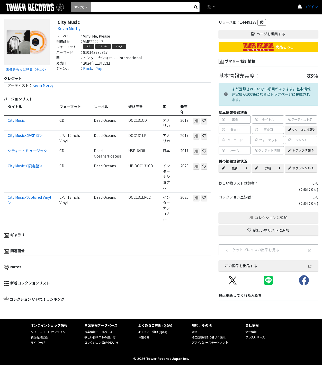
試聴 (268, 168)
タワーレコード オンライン (48, 332)
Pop (98, 68)
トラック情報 (301, 150)
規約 (194, 332)
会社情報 (251, 332)
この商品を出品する (268, 265)
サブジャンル (301, 168)
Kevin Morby (69, 28)
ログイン (310, 6)
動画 (234, 168)
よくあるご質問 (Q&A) (152, 332)
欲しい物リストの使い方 (99, 337)
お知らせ (143, 337)
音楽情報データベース (98, 332)
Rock (87, 68)
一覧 (208, 6)
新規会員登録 (39, 337)
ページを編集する (268, 33)
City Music (16, 120)
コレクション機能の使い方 (101, 342)
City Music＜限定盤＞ (25, 135)
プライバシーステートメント (210, 342)
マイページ (38, 342)
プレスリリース (255, 337)
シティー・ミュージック (27, 150)
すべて (79, 7)
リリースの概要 (301, 129)
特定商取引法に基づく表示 (209, 337)
